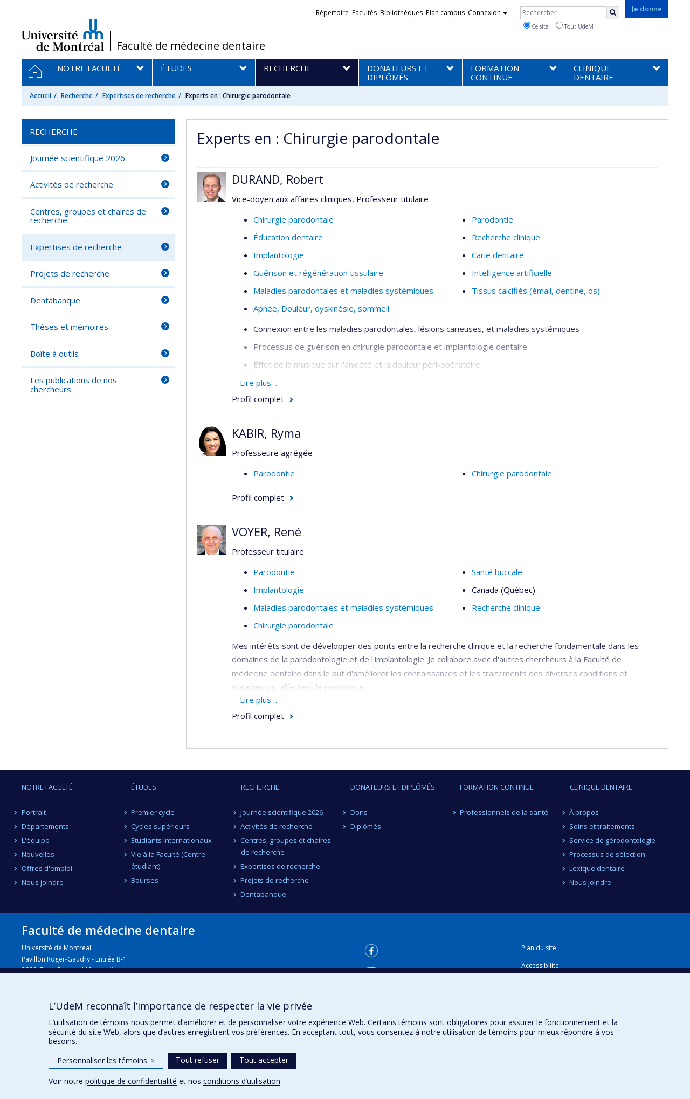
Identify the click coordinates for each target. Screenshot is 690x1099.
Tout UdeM (575, 26)
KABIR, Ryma (266, 433)
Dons (359, 812)
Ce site (535, 26)
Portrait (34, 812)
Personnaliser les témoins (106, 1060)
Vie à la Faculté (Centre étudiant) (168, 860)
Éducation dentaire (288, 237)
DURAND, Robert (277, 179)
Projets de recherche (69, 273)
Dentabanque (55, 300)
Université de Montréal (63, 35)
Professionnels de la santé (504, 812)
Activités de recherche (71, 184)
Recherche (77, 95)
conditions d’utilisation (241, 1081)
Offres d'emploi (47, 868)
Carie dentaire (498, 255)
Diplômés (365, 826)
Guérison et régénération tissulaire (318, 272)
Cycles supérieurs (160, 826)
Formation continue (497, 787)
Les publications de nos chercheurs (73, 385)
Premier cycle (153, 812)
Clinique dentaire (601, 787)
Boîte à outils (54, 353)
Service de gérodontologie (613, 840)
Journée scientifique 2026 (77, 158)
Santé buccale (497, 571)
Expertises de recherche (139, 95)
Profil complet (258, 398)
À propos (584, 812)
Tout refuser (197, 1060)
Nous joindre (43, 882)
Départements (45, 826)
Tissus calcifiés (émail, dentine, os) (536, 290)
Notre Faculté (47, 787)
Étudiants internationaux (171, 840)
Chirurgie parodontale (293, 219)
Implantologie (278, 255)
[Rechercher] (612, 12)
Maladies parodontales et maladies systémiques (343, 290)
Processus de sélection (608, 854)
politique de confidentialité (131, 1081)
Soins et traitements (603, 826)
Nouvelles (38, 854)
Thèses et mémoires (69, 326)
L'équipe (36, 840)
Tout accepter (263, 1060)
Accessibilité (540, 965)
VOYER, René (266, 531)
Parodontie (492, 219)
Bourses (144, 880)
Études (143, 787)
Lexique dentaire (597, 868)
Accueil (40, 95)
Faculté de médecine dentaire (190, 45)
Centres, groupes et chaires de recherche (88, 216)
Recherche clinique (506, 237)
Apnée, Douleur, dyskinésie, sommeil (321, 308)
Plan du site (538, 947)
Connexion (487, 12)
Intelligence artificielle (512, 272)
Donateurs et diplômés (392, 787)
